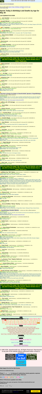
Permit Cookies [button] (36, 391)
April (3, 320)
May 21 (3, 322)
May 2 (11, 320)
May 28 (30, 322)
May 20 (38, 321)
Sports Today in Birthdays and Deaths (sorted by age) (12, 318)
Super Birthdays (9, 327)
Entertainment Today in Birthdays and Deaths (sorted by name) (21, 331)
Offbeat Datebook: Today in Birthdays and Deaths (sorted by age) (21, 329)
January (31, 318)
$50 (12, 377)
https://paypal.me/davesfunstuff (18, 214)
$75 (15, 377)
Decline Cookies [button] (28, 391)
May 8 (31, 320)
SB (18, 0)
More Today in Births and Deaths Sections (32, 334)
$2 (0, 377)
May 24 (15, 322)
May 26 (22, 322)
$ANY (21, 377)
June (10, 324)
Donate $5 (33, 0)
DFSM (25, 0)
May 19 (34, 321)
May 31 (6, 324)
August (15, 324)
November (29, 324)
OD (20, 0)
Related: (21, 325)
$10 (6, 377)
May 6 (25, 320)
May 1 (8, 320)
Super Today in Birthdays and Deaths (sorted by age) (25, 327)
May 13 (11, 321)
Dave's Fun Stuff (21, 336)
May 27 (26, 322)
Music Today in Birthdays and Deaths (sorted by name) (21, 332)
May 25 (19, 322)
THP (29, 0)
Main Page (26, 318)
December (35, 324)
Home (12, 0)
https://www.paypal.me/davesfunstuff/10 (16, 100)
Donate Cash (7, 373)
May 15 (19, 321)
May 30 (38, 322)
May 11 (3, 321)
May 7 (28, 320)
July (13, 324)
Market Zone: (21, 335)
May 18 (30, 321)
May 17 (26, 321)
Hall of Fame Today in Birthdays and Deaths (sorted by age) (15, 328)
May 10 (38, 320)
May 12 (7, 321)
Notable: (21, 341)
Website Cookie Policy (6, 385)
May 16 (22, 321)
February (35, 318)
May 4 (18, 320)
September (20, 324)
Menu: (21, 317)
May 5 (21, 320)
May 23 (11, 322)
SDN (23, 0)
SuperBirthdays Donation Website (10, 210)
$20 (9, 377)
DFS (16, 0)
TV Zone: (21, 338)
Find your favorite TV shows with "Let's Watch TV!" (21, 339)
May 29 (34, 322)
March (39, 318)
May (5, 320)
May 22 (7, 322)
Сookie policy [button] (16, 391)
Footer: (21, 343)
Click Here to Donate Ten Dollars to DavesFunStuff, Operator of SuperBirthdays (20, 93)
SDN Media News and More (24, 342)
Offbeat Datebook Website (33, 328)
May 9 (35, 320)
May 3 (15, 320)
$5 (3, 377)
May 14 (15, 321)
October (25, 324)
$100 (18, 377)
